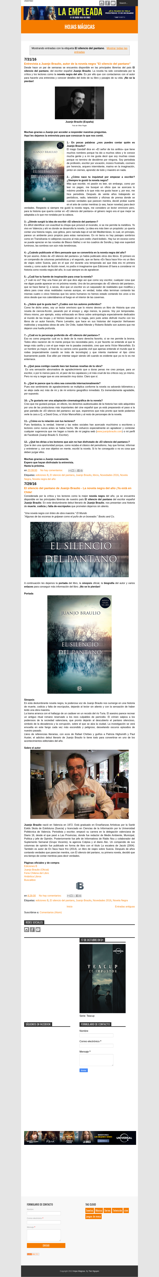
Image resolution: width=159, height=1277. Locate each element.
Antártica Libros (32, 876)
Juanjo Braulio (83, 475)
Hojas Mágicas (80, 26)
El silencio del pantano (62, 475)
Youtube (113, 3)
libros (96, 475)
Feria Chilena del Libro (36, 873)
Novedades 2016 (109, 475)
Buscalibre (30, 880)
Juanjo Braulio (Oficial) (36, 869)
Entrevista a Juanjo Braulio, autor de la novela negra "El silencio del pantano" (77, 63)
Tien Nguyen (94, 1271)
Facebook (107, 3)
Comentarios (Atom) (51, 912)
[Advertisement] (47, 958)
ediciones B (42, 475)
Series (107, 1210)
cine (126, 1210)
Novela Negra (120, 900)
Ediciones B (30, 866)
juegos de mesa (93, 1216)
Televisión (117, 1210)
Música (98, 1210)
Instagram (101, 3)
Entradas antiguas (125, 906)
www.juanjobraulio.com (109, 431)
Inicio (69, 906)
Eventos (89, 1210)
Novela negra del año (44, 479)
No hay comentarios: (52, 470)
